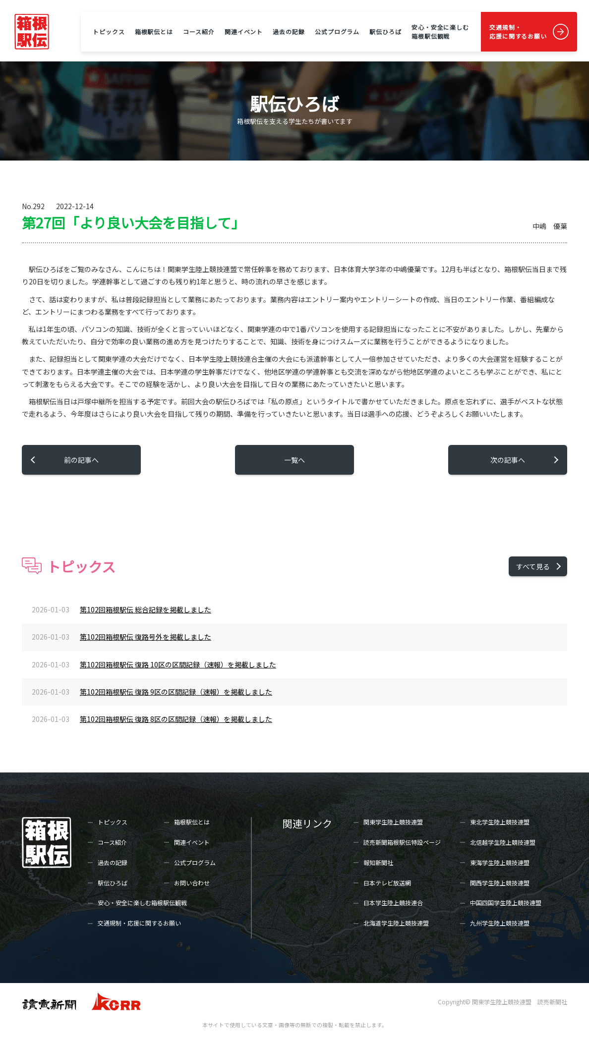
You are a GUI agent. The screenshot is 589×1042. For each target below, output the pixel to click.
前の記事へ (81, 460)
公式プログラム (337, 31)
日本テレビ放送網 (387, 882)
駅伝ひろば (385, 31)
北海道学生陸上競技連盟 (396, 923)
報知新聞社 (378, 862)
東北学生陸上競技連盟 (500, 822)
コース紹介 (198, 31)
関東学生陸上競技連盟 (393, 822)
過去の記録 (288, 31)
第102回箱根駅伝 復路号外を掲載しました (145, 637)
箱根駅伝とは (154, 31)
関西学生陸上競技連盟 (500, 882)
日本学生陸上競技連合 (393, 902)
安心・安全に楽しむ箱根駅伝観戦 (440, 31)
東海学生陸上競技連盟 (500, 862)
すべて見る (533, 566)
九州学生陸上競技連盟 (500, 923)
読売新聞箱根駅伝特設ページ (402, 842)
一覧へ (294, 460)
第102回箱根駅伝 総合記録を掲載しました (145, 609)
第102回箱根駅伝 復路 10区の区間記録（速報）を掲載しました (178, 664)
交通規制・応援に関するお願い (518, 31)
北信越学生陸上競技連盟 (502, 842)
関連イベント (244, 31)
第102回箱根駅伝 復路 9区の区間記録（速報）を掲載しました (176, 692)
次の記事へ (507, 460)
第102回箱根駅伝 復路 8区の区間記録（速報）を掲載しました (176, 719)
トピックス (108, 31)
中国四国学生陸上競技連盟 (505, 902)
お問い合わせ (192, 882)
